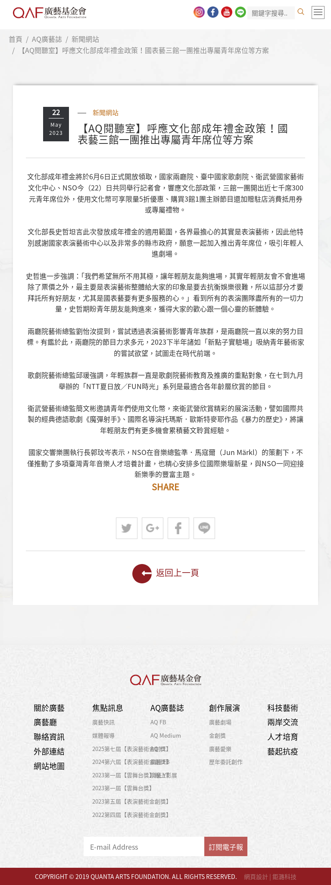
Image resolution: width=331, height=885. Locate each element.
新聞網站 (85, 39)
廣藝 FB (160, 761)
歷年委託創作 (226, 761)
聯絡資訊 (49, 736)
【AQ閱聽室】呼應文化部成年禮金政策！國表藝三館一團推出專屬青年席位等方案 (143, 50)
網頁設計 (256, 876)
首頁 (15, 39)
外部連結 (49, 751)
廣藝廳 (45, 722)
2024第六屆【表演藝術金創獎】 (132, 761)
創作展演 (224, 708)
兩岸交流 (282, 722)
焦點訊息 (107, 708)
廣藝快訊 (103, 722)
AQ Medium (165, 735)
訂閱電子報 (226, 846)
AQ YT (158, 749)
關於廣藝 (49, 708)
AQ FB (158, 722)
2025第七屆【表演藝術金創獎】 (132, 749)
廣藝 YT (159, 775)
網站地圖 (49, 766)
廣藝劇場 (220, 722)
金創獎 (217, 735)
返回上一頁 (165, 573)
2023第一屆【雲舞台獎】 (123, 788)
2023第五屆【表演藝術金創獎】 (132, 801)
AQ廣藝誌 (47, 39)
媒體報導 (103, 735)
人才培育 (282, 736)
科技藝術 (282, 708)
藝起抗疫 (282, 751)
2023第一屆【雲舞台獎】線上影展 (134, 775)
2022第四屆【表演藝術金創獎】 (132, 814)
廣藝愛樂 (220, 749)
